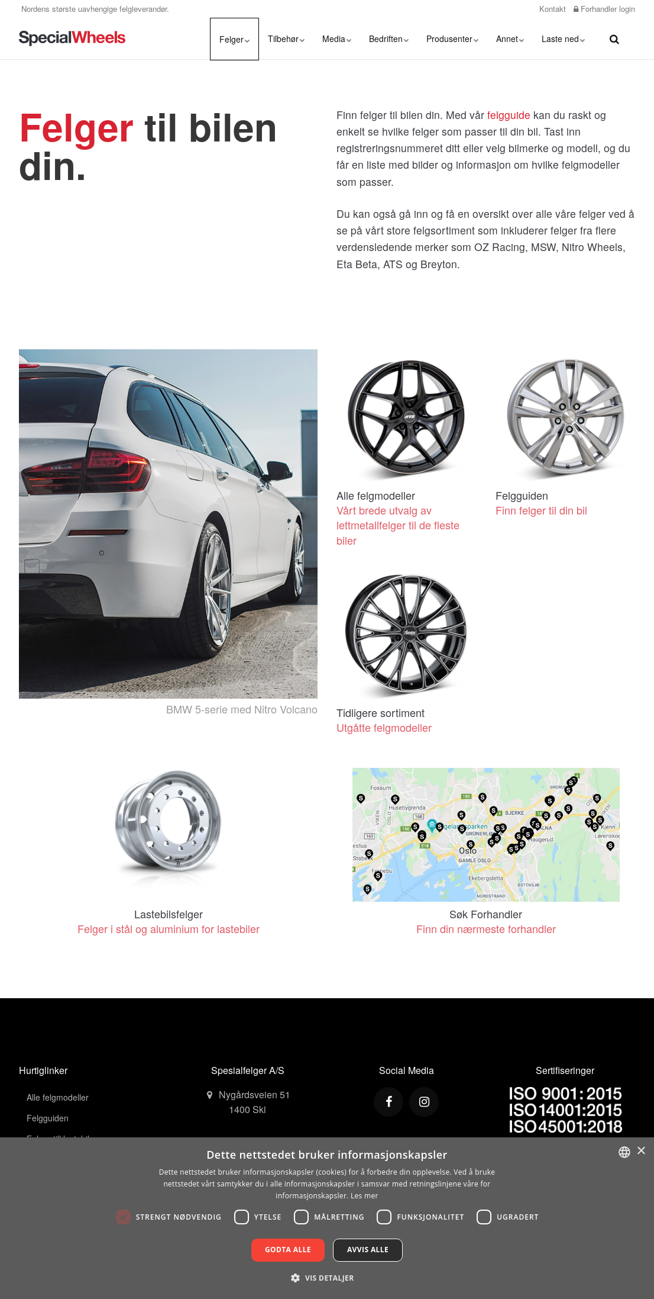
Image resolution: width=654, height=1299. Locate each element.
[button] (327, 1278)
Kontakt (551, 8)
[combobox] (624, 1152)
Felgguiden (522, 495)
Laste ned (563, 38)
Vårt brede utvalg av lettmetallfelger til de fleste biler (397, 524)
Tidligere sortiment (380, 712)
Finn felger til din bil (541, 509)
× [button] (640, 1151)
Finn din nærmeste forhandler (486, 928)
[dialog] (327, 1218)
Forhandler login (604, 8)
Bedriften (389, 38)
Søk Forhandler (485, 913)
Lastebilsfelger (168, 913)
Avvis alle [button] (367, 1250)
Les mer (364, 1196)
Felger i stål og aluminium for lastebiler (168, 928)
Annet (510, 38)
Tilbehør (286, 38)
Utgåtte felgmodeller (384, 727)
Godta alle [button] (288, 1250)
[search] (614, 38)
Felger (234, 39)
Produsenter (452, 38)
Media (336, 38)
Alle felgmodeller (375, 495)
